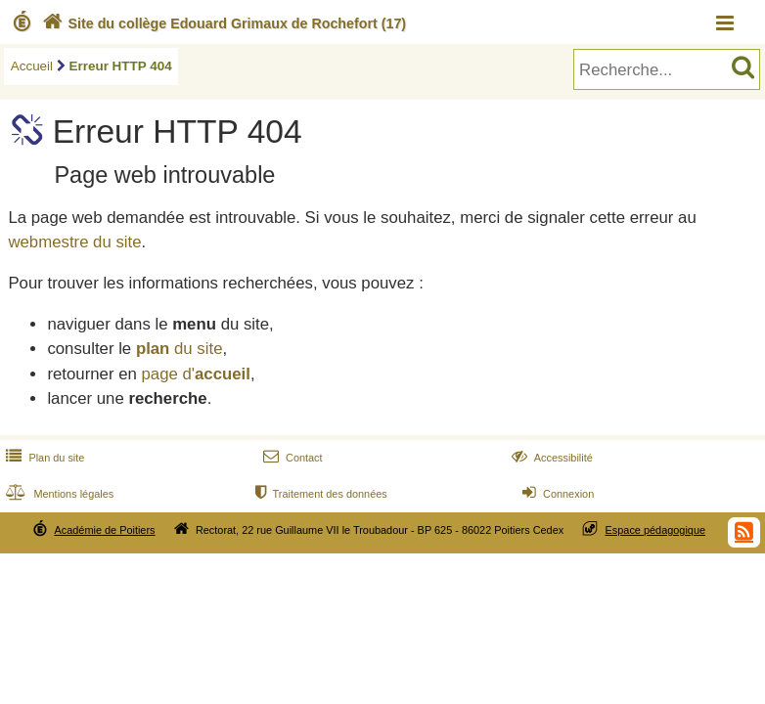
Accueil (32, 66)
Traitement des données (319, 494)
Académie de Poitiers (104, 530)
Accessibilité (550, 457)
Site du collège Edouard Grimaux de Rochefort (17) (222, 23)
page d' (195, 374)
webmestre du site (74, 242)
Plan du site (43, 457)
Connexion (556, 494)
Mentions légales (57, 494)
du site (179, 348)
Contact (291, 457)
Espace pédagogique (656, 530)
